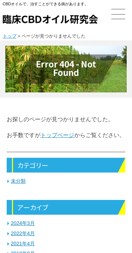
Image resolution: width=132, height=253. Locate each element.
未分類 (18, 181)
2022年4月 (23, 233)
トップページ (57, 135)
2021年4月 (23, 243)
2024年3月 (23, 223)
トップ (10, 36)
